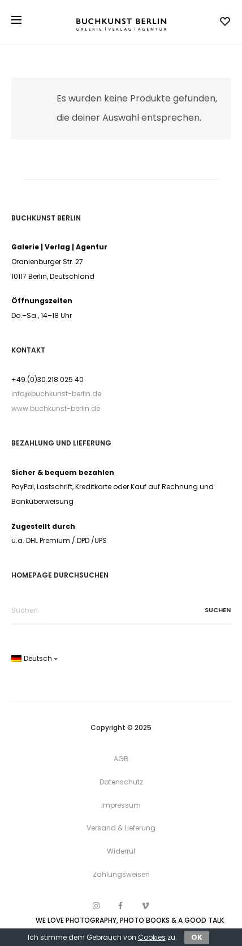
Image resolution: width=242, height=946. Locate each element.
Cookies (152, 937)
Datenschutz (121, 782)
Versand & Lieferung (121, 828)
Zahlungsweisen (121, 874)
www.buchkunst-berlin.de (55, 408)
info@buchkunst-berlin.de (56, 393)
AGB (121, 758)
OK (196, 937)
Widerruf (121, 851)
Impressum (121, 805)
